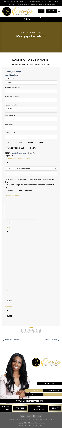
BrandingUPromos (37, 425)
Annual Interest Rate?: (12, 96)
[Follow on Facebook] (21, 19)
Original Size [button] (9, 156)
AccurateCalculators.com (19, 153)
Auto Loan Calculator (11, 340)
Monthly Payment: (10, 115)
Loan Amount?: (9, 79)
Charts (33, 148)
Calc (9, 142)
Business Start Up (24, 5)
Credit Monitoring (53, 1)
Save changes (25, 190)
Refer (33, 4)
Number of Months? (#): (12, 87)
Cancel (10, 190)
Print (30, 142)
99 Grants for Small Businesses (20, 1)
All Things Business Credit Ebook (45, 4)
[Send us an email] (26, 19)
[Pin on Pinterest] (36, 331)
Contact (6, 2)
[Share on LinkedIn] (40, 331)
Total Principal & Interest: (13, 133)
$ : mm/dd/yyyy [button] (33, 153)
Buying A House (26, 32)
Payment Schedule (15, 148)
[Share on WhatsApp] (21, 331)
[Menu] (59, 11)
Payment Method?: (11, 105)
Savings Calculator (52, 340)
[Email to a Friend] (33, 331)
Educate (44, 1)
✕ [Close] (7, 163)
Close (9, 222)
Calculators (37, 32)
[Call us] (29, 19)
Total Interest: (9, 124)
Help (41, 142)
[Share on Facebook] (25, 331)
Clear (19, 142)
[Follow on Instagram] (24, 19)
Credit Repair (12, 5)
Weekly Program (35, 1)
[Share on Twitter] (29, 331)
